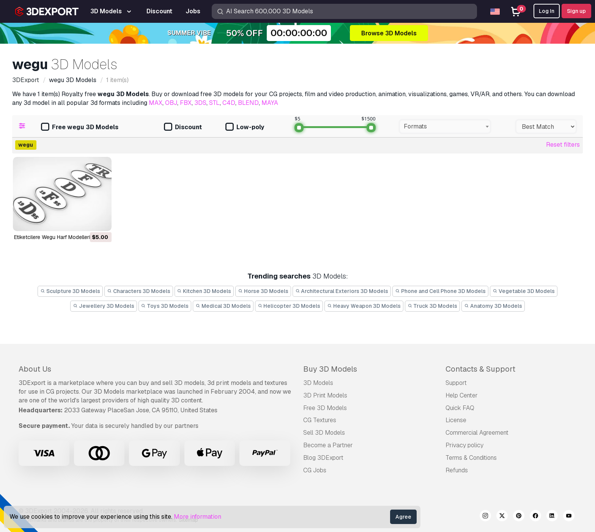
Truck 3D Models (433, 305)
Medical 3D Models (223, 305)
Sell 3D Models (324, 433)
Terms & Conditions (471, 458)
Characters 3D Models (138, 291)
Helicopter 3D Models (289, 305)
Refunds (456, 470)
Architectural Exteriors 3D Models (342, 291)
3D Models (318, 383)
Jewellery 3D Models (103, 305)
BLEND (248, 103)
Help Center (461, 395)
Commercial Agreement (476, 433)
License (455, 420)
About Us (35, 369)
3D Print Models (325, 395)
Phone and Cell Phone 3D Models (440, 291)
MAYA (269, 103)
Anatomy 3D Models (493, 305)
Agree (403, 516)
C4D (228, 103)
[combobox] (444, 126)
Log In (546, 11)
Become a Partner (328, 445)
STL (214, 103)
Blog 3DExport (323, 458)
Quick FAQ (459, 408)
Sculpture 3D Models (70, 291)
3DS (200, 103)
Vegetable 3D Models (524, 291)
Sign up (576, 11)
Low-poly (244, 127)
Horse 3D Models (263, 291)
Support (456, 383)
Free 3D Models (325, 408)
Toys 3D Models (165, 305)
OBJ (171, 103)
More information (197, 517)
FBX (186, 103)
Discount (183, 127)
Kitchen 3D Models (204, 291)
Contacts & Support (480, 369)
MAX (155, 103)
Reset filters (563, 145)
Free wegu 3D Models (79, 127)
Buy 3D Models (330, 369)
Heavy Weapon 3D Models (364, 305)
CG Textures (319, 420)
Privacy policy (464, 445)
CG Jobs (314, 470)
